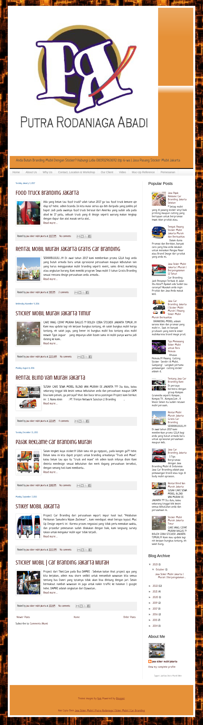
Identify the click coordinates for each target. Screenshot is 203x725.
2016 (155, 614)
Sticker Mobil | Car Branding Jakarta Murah (62, 562)
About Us (31, 172)
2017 (155, 608)
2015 (155, 620)
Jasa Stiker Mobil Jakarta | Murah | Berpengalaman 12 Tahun (177, 269)
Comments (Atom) (39, 623)
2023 (155, 564)
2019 (155, 603)
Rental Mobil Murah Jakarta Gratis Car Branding (68, 249)
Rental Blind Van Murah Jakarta (50, 377)
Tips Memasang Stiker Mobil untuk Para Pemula (176, 346)
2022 (155, 586)
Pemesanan (168, 172)
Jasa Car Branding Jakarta (177, 451)
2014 (155, 626)
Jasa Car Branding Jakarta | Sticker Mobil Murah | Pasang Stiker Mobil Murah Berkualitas (169, 309)
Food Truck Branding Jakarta (47, 193)
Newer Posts (23, 617)
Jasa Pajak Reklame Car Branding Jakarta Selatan (177, 198)
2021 (155, 591)
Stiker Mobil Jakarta (38, 506)
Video (122, 172)
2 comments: (64, 292)
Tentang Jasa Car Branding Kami (177, 380)
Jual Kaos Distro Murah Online (171, 676)
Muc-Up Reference (143, 172)
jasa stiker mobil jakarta (37, 236)
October (160, 569)
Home (16, 172)
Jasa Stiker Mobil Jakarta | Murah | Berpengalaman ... (170, 576)
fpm (99, 698)
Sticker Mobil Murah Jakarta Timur (53, 313)
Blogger (120, 698)
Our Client (107, 172)
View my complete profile (161, 667)
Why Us (47, 172)
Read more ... (50, 223)
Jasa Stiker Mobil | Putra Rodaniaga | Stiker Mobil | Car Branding (110, 710)
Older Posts (129, 617)
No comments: (66, 236)
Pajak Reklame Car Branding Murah (54, 442)
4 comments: (64, 421)
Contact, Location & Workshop (76, 172)
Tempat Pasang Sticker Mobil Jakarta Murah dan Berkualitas (176, 231)
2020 (156, 597)
